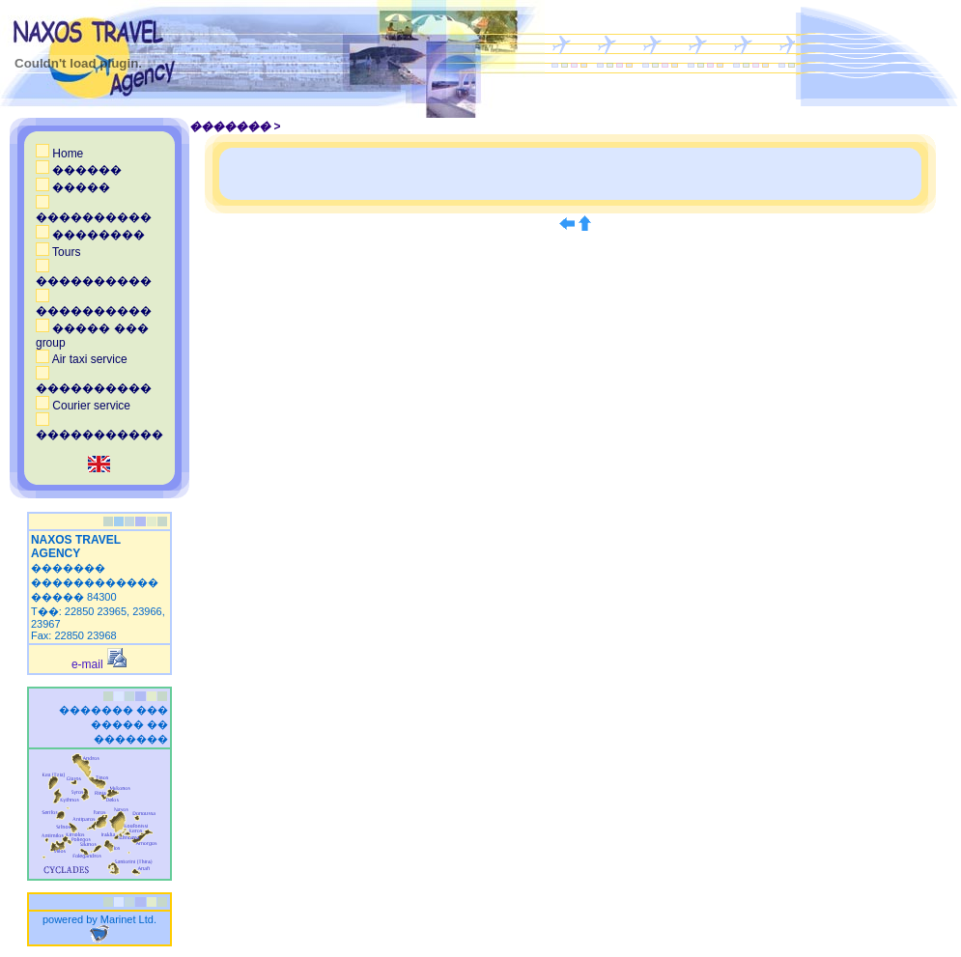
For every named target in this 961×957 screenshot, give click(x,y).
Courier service (83, 405)
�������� (90, 234)
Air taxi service (81, 359)
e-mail (99, 664)
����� (73, 187)
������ (79, 170)
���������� (94, 211)
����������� (99, 428)
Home (59, 153)
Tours (58, 252)
